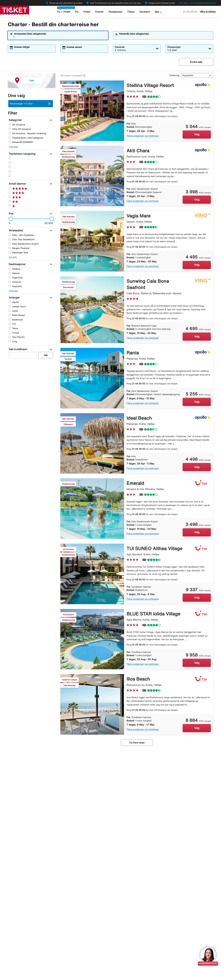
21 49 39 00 (190, 11)
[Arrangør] (14, 297)
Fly (76, 12)
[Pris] (10, 213)
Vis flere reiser (137, 743)
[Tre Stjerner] (10, 167)
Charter (99, 12)
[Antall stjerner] (17, 183)
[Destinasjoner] (17, 264)
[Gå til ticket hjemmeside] (14, 10)
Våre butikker (208, 11)
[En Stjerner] (10, 176)
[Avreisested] (15, 230)
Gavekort (144, 12)
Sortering (174, 75)
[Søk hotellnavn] (17, 349)
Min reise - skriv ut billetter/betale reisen (197, 3)
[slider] (10, 219)
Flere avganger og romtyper (143, 135)
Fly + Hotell (63, 12)
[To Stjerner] (10, 171)
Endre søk (196, 62)
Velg (196, 134)
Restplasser (115, 12)
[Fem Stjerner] (10, 158)
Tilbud (130, 12)
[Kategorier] (15, 120)
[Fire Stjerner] (10, 162)
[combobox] (60, 37)
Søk (46, 355)
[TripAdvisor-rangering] (21, 153)
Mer (159, 12)
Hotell (86, 12)
